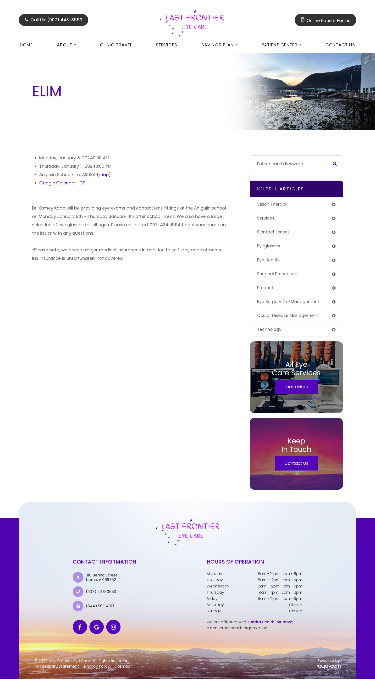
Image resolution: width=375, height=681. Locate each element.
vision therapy (273, 204)
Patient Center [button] (281, 45)
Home (26, 45)
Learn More (296, 389)
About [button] (66, 45)
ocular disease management (288, 317)
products (266, 289)
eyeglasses (269, 247)
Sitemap (122, 668)
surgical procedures (278, 275)
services (266, 218)
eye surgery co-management (288, 303)
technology (269, 331)
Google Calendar (57, 183)
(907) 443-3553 (101, 593)
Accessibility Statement (56, 668)
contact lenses (273, 233)
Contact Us (340, 45)
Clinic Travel (116, 45)
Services (166, 45)
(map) (104, 174)
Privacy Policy (97, 668)
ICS (81, 183)
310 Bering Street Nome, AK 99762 (101, 579)
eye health (268, 261)
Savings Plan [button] (219, 45)
